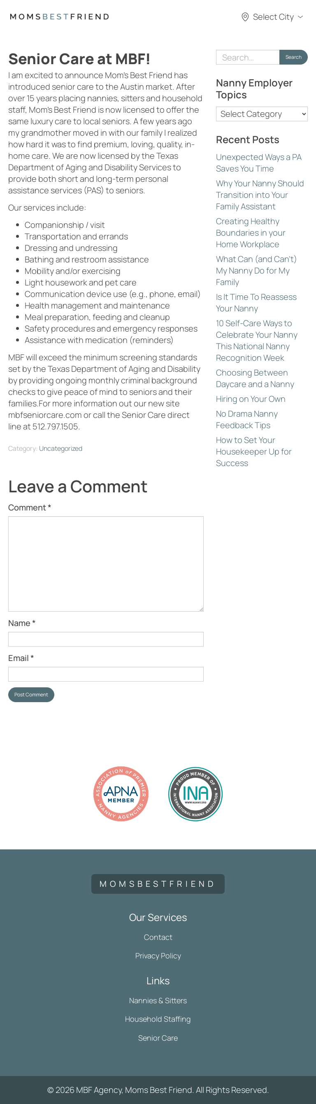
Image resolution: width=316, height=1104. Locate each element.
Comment (29, 507)
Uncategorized (60, 448)
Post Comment (31, 694)
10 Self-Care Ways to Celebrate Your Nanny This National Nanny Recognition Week (256, 340)
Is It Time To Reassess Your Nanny (256, 302)
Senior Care (158, 1038)
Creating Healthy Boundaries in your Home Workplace (251, 233)
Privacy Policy (158, 955)
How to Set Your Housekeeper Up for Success (254, 451)
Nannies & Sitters (158, 1000)
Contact (158, 937)
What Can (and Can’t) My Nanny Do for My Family (256, 270)
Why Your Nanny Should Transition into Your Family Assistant (260, 195)
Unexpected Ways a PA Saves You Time (259, 162)
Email (21, 657)
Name (22, 623)
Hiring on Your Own (251, 398)
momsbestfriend (158, 883)
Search (294, 56)
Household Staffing (158, 1019)
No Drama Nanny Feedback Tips (247, 419)
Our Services (158, 917)
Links (158, 980)
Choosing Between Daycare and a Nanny (255, 378)
